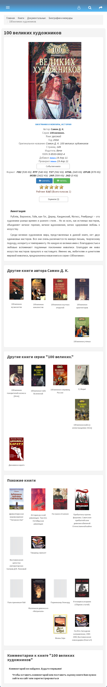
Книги (21, 18)
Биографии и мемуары (61, 18)
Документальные (36, 18)
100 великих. (57, 132)
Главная (10, 18)
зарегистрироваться (46, 678)
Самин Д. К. (57, 129)
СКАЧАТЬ (44, 180)
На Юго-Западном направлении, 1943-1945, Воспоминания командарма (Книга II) (82, 630)
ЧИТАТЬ (62, 180)
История (66, 124)
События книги (53, 166)
